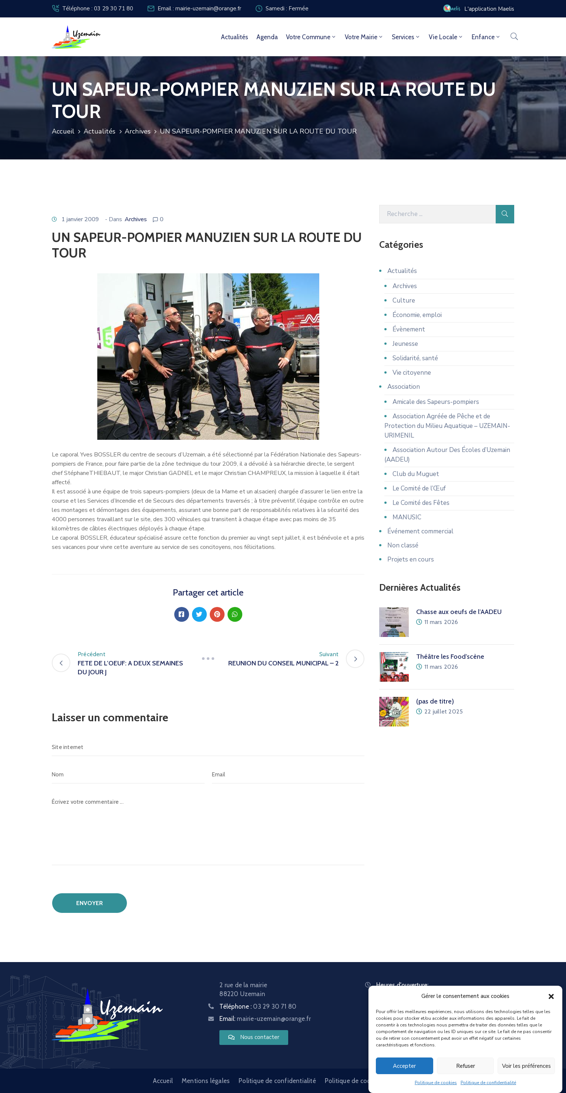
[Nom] (128, 774)
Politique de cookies (436, 1083)
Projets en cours (410, 559)
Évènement (409, 329)
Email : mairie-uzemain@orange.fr (199, 8)
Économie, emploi (417, 315)
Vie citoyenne (412, 372)
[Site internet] (208, 747)
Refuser (465, 1066)
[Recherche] (437, 214)
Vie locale (446, 37)
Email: (265, 1018)
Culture (404, 300)
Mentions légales (206, 1080)
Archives (138, 131)
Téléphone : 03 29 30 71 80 (97, 8)
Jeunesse (405, 344)
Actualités (234, 37)
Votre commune (311, 37)
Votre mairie (364, 37)
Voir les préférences (526, 1066)
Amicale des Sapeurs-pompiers (436, 402)
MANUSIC (407, 517)
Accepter (404, 1066)
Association (403, 386)
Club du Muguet (416, 474)
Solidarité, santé (415, 358)
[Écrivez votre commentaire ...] (208, 829)
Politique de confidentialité (488, 1083)
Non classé (402, 545)
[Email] (288, 774)
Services (406, 37)
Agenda (267, 37)
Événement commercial (420, 531)
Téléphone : (257, 1006)
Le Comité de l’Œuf (419, 488)
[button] (551, 996)
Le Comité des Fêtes (421, 503)
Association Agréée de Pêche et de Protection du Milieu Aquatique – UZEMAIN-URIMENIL (447, 426)
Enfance (486, 37)
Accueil (63, 131)
